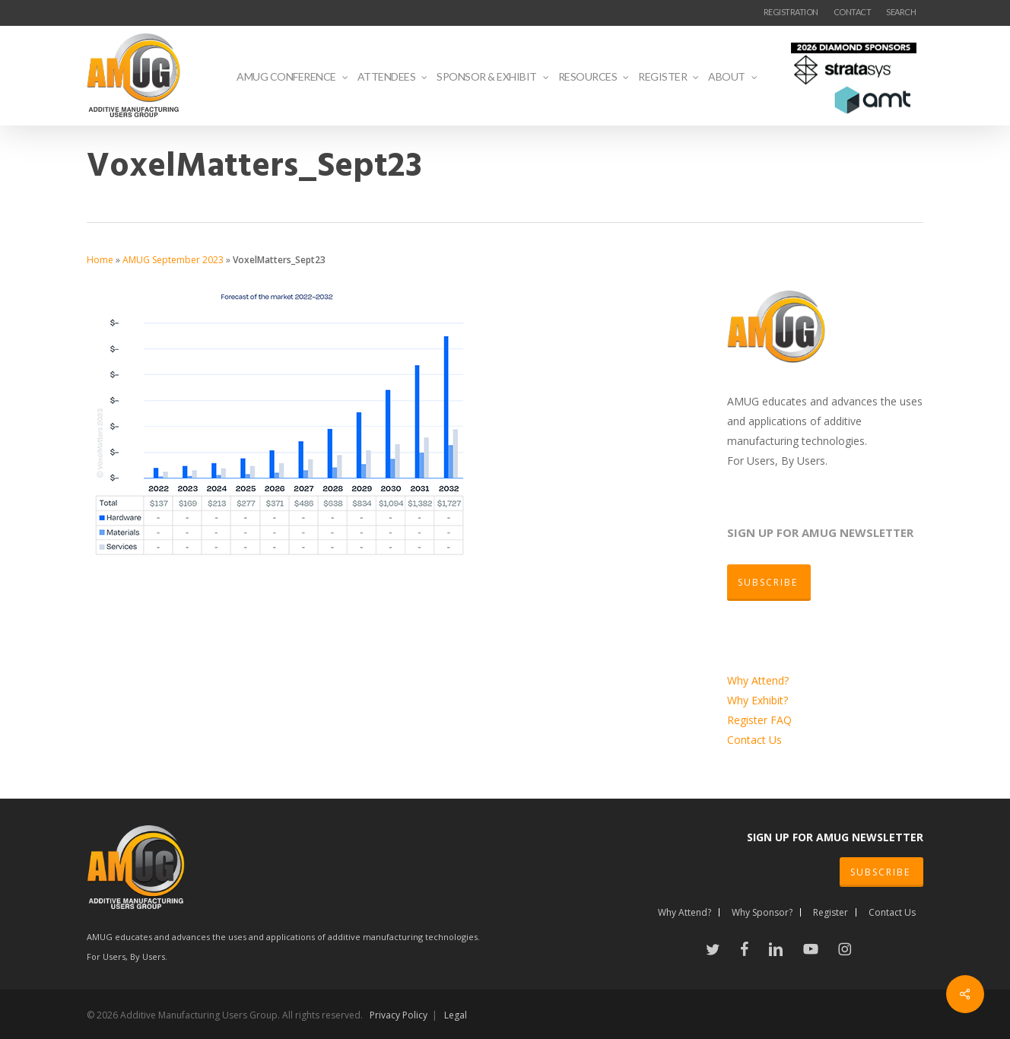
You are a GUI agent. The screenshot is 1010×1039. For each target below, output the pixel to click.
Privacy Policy (398, 1015)
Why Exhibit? (757, 700)
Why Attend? (758, 680)
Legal (455, 1015)
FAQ (781, 720)
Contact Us (754, 739)
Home (100, 259)
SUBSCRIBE (880, 872)
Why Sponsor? (762, 912)
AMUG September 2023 (173, 259)
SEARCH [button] (901, 12)
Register (748, 720)
